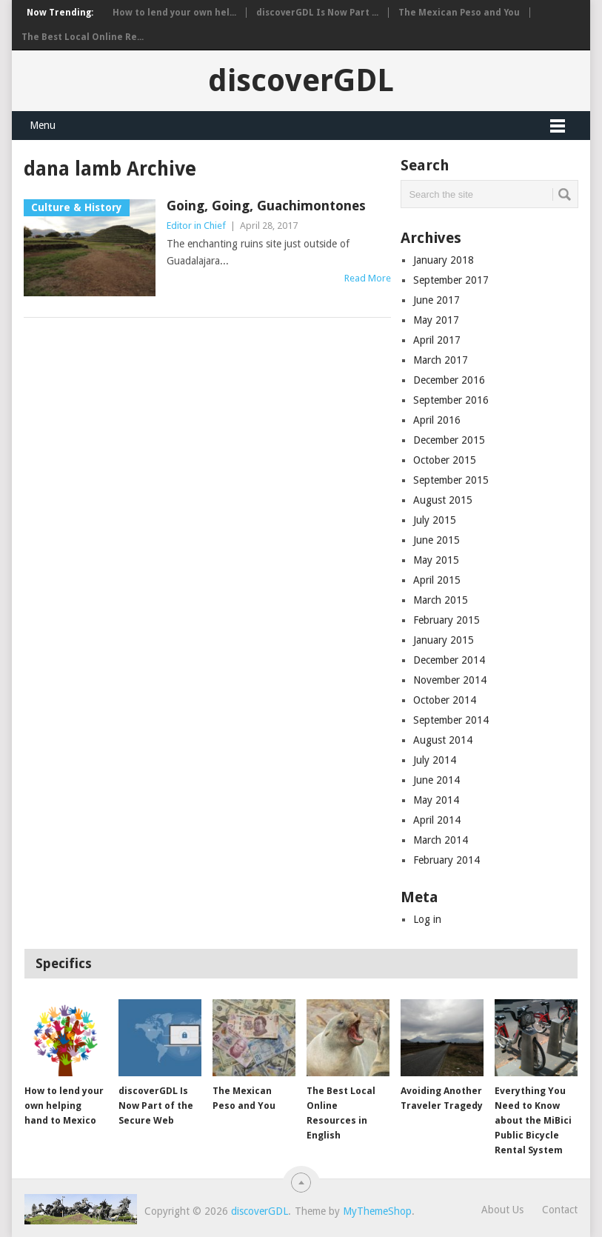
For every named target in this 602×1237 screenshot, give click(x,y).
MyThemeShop (377, 1211)
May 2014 (436, 800)
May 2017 (436, 320)
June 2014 (436, 780)
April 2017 (437, 340)
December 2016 (449, 380)
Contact (560, 1210)
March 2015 (440, 600)
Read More (367, 278)
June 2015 (436, 540)
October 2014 (444, 700)
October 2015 (444, 460)
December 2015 (449, 440)
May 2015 (436, 560)
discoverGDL (301, 80)
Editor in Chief (196, 225)
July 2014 (434, 760)
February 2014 (446, 860)
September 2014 (451, 720)
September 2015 (451, 480)
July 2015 (434, 520)
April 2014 (437, 820)
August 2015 (442, 500)
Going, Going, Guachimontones (266, 205)
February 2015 (446, 620)
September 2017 (451, 280)
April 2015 (437, 580)
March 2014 (440, 840)
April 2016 (437, 420)
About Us (502, 1210)
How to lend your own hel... (174, 12)
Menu (43, 125)
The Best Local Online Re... (82, 37)
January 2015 (443, 640)
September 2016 (451, 400)
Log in (427, 919)
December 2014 (449, 660)
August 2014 (442, 740)
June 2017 (436, 300)
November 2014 (449, 680)
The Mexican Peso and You (459, 12)
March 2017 (440, 360)
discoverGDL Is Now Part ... (317, 12)
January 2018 (443, 260)
